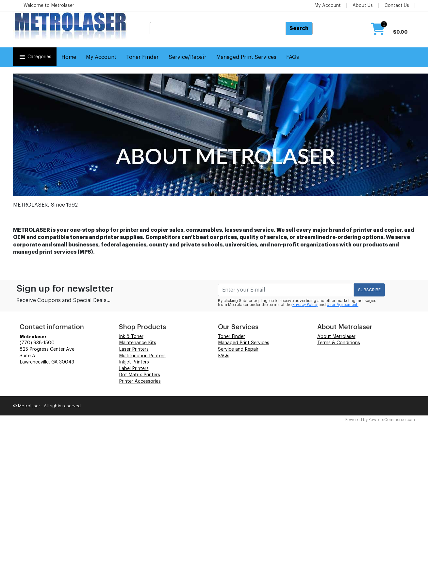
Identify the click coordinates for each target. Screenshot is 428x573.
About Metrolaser (336, 336)
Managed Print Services (246, 57)
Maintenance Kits (137, 343)
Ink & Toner (131, 336)
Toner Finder (142, 57)
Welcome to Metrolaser (49, 5)
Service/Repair (187, 57)
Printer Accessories (140, 381)
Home (68, 57)
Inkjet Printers (134, 362)
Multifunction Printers (142, 356)
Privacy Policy (305, 305)
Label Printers (134, 368)
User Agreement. (342, 305)
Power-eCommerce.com (392, 420)
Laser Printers (134, 349)
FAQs (292, 57)
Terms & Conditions (338, 343)
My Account (327, 5)
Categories (34, 57)
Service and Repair (238, 349)
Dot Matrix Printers (139, 375)
